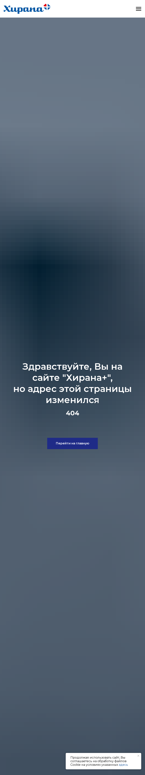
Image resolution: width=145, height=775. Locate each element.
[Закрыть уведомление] (138, 756)
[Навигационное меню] (138, 9)
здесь (123, 765)
